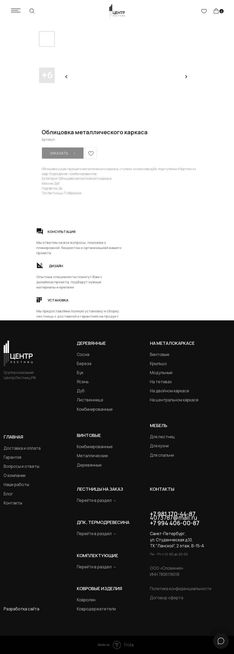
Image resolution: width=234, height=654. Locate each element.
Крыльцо (158, 363)
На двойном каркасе (169, 391)
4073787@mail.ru (173, 518)
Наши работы (16, 484)
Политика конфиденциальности (180, 588)
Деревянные (91, 343)
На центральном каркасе (174, 400)
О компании (15, 475)
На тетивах (161, 382)
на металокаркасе (172, 343)
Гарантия (12, 457)
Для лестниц (162, 437)
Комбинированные (95, 409)
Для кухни (159, 446)
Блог (8, 494)
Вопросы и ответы (21, 466)
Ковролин (86, 600)
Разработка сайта (21, 609)
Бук (80, 372)
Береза (84, 363)
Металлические (92, 456)
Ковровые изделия (99, 588)
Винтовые (159, 354)
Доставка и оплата (22, 448)
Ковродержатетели (96, 609)
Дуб (81, 391)
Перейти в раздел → (96, 500)
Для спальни (162, 455)
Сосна (83, 354)
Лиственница (90, 400)
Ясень (83, 382)
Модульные (161, 372)
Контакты (13, 503)
